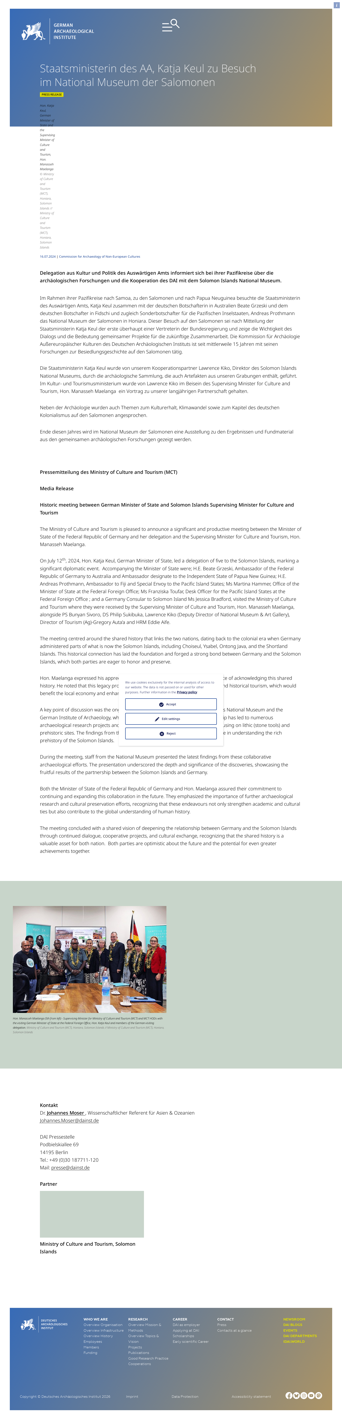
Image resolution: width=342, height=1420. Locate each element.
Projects (135, 1347)
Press (221, 1325)
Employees (93, 1341)
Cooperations (139, 1364)
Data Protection (185, 1396)
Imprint (132, 1396)
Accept (171, 704)
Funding (90, 1353)
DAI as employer (186, 1325)
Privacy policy (187, 692)
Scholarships (183, 1336)
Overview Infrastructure (104, 1330)
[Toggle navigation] (171, 31)
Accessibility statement (251, 1396)
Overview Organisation (103, 1325)
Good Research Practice (148, 1358)
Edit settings (171, 719)
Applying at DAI (186, 1330)
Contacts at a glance (234, 1330)
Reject (171, 733)
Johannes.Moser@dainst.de (69, 1120)
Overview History (98, 1336)
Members (91, 1347)
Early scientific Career (191, 1341)
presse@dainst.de (70, 1167)
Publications (138, 1353)
